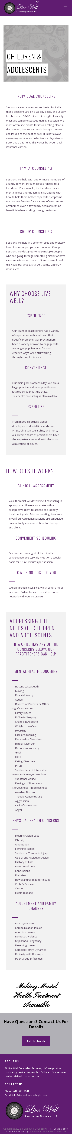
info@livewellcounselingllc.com (29, 1095)
